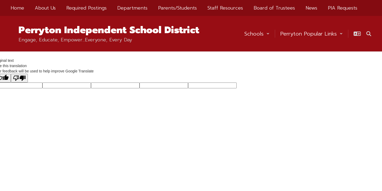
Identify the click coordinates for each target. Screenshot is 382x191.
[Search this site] (368, 33)
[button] (257, 34)
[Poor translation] (19, 78)
